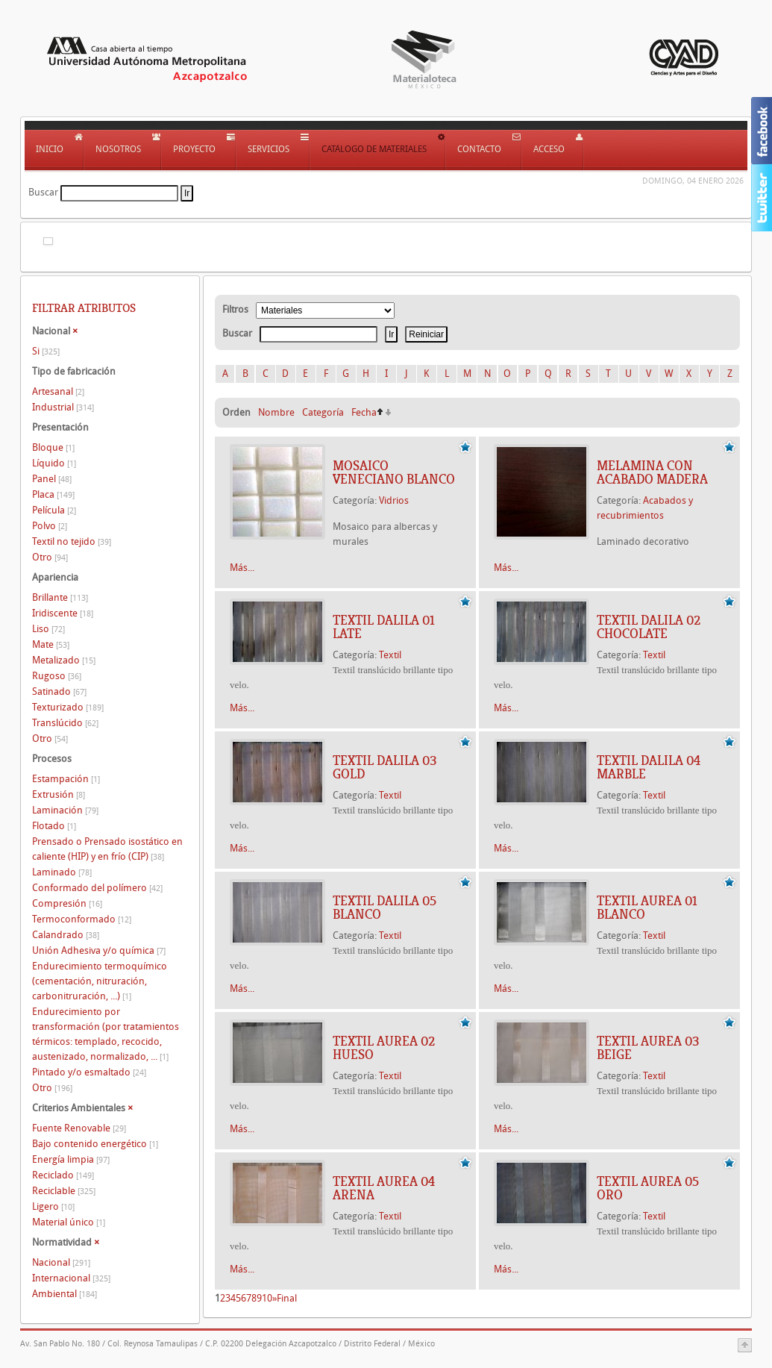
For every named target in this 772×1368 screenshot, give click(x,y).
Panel (52, 478)
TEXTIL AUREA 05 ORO (648, 1188)
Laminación (65, 810)
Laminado (62, 872)
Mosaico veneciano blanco (394, 472)
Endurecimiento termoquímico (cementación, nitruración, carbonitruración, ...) (99, 981)
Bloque (53, 447)
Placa (53, 494)
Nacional (61, 1262)
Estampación (66, 778)
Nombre (276, 412)
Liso (48, 628)
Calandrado (65, 934)
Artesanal (58, 391)
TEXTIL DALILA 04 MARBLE (648, 767)
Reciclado (63, 1175)
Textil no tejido (71, 541)
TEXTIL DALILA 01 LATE (384, 627)
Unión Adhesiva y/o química (99, 950)
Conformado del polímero (97, 887)
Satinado (59, 691)
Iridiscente (62, 613)
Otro (50, 557)
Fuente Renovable (79, 1128)
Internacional (71, 1278)
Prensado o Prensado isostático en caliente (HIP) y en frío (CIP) (107, 849)
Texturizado (68, 707)
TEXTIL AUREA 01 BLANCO (647, 907)
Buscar (43, 192)
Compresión (67, 903)
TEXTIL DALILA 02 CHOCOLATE (648, 627)
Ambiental (64, 1293)
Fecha (364, 412)
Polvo (49, 525)
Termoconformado (81, 919)
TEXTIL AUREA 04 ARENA (384, 1188)
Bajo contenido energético (95, 1143)
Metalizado (63, 660)
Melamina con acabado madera (652, 472)
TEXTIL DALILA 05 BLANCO (384, 907)
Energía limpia (71, 1159)
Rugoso (56, 675)
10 (267, 1298)
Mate (50, 644)
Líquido (54, 463)
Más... (242, 567)
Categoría (323, 412)
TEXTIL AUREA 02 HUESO (384, 1048)
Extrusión (58, 794)
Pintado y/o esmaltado (89, 1072)
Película (54, 510)
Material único (68, 1222)
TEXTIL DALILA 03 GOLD (384, 767)
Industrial (63, 407)
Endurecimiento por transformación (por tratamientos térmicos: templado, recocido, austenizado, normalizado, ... (105, 1034)
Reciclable (63, 1190)
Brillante (60, 597)
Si (46, 351)
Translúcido (65, 722)
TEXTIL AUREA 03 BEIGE (648, 1048)
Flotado (54, 825)
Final (287, 1298)
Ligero (53, 1206)
